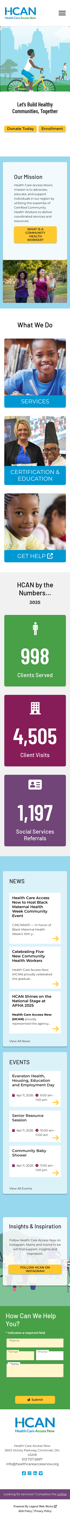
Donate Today (20, 128)
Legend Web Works (42, 1506)
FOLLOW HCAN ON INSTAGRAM (35, 1269)
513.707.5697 (32, 1459)
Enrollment (52, 128)
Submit (35, 1399)
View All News (19, 1041)
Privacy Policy (43, 1511)
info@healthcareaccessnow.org (32, 1464)
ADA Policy (25, 1511)
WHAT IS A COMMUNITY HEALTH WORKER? (35, 234)
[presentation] (35, 1388)
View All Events (20, 1188)
